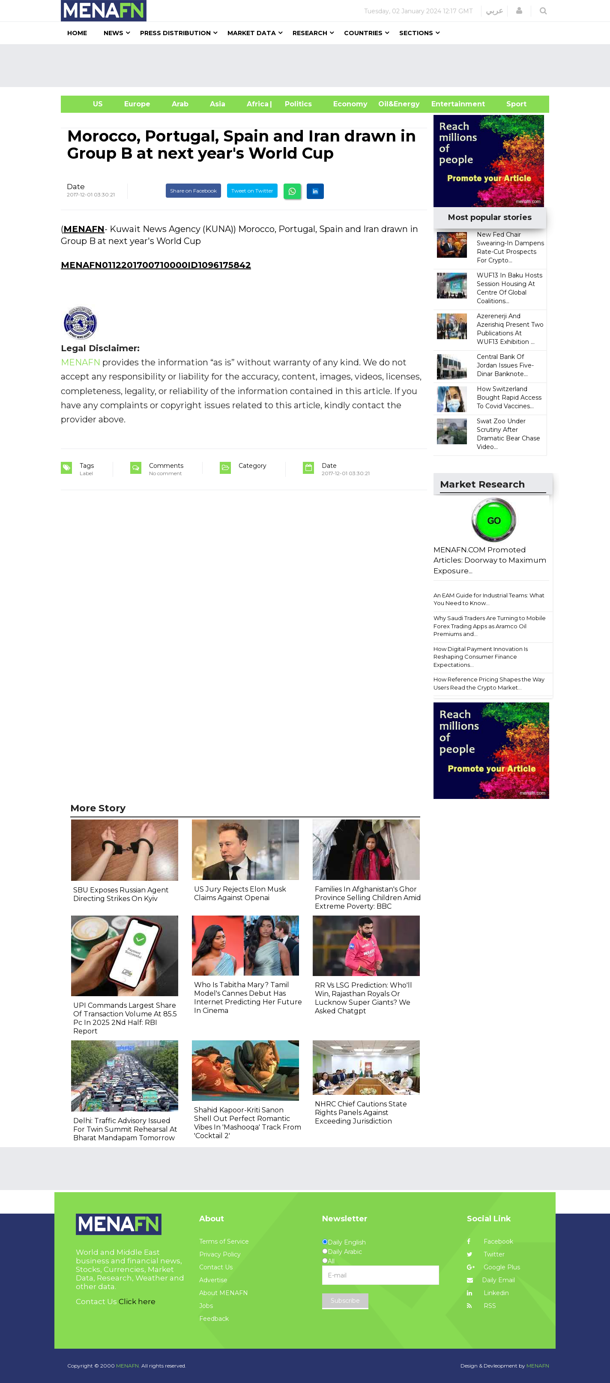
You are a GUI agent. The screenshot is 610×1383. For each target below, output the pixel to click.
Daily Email (491, 1280)
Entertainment (445, 104)
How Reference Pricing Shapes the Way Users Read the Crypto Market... (489, 683)
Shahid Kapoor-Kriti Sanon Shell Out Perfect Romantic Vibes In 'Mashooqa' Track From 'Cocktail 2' (247, 1123)
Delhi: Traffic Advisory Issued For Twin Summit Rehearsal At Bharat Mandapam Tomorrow (125, 1129)
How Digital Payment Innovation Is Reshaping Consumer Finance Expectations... (481, 656)
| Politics (296, 104)
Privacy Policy (220, 1254)
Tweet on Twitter (252, 190)
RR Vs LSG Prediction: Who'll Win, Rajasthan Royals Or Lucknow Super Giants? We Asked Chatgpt (363, 998)
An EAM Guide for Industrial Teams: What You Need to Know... (489, 599)
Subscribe (345, 1301)
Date (76, 186)
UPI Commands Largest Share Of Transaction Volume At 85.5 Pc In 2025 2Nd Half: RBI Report (125, 1018)
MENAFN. (128, 1365)
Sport (511, 104)
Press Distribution (175, 33)
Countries (363, 33)
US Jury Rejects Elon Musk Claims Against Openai (240, 893)
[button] (519, 10)
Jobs (206, 1306)
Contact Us (216, 1267)
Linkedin (488, 1293)
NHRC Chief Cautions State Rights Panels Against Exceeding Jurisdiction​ (361, 1112)
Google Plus (493, 1267)
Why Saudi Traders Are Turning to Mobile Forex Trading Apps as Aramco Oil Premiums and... (490, 626)
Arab (180, 104)
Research (310, 33)
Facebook (490, 1241)
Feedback (214, 1319)
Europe (137, 104)
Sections (416, 33)
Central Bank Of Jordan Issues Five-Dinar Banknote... (505, 365)
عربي (494, 10)
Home (77, 33)
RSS (481, 1306)
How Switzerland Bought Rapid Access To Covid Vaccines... (509, 397)
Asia (217, 104)
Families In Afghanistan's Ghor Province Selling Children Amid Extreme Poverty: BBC (368, 897)
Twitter (486, 1254)
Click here (137, 1301)
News (113, 33)
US (87, 104)
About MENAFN (223, 1293)
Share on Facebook (193, 190)
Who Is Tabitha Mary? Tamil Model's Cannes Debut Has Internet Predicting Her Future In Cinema (248, 998)
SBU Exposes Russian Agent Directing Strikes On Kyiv (121, 894)
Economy (350, 104)
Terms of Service (224, 1241)
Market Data (251, 33)
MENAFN (84, 229)
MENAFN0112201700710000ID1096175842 (156, 265)
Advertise (213, 1280)
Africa (256, 104)
